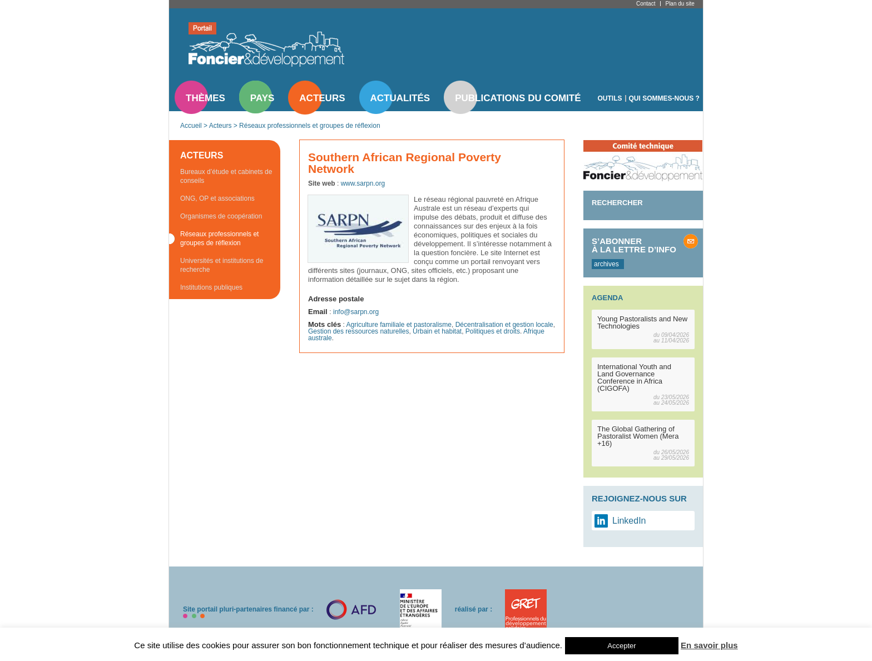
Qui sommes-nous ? (664, 98)
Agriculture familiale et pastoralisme (399, 325)
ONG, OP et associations (217, 198)
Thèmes (205, 98)
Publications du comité (518, 98)
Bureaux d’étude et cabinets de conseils (226, 176)
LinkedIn (629, 520)
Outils (610, 98)
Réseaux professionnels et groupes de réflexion (309, 126)
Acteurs (322, 98)
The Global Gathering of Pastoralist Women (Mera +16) (637, 436)
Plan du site (679, 4)
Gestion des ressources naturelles (358, 331)
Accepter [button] (621, 646)
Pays (262, 98)
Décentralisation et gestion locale (504, 325)
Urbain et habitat (437, 331)
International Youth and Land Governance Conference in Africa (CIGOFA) (634, 377)
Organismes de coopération (221, 216)
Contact (645, 4)
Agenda (607, 298)
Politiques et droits (492, 331)
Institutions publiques (211, 287)
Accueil (191, 126)
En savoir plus (709, 645)
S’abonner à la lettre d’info (634, 245)
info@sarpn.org (356, 312)
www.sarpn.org (363, 183)
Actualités (400, 98)
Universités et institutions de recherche (221, 265)
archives (606, 264)
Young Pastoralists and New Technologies (642, 322)
